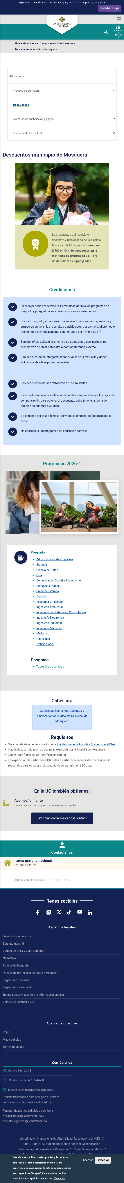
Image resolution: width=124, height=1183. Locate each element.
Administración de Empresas (54, 559)
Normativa (9, 958)
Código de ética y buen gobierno (23, 951)
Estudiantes (40, 2)
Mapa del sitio (12, 1039)
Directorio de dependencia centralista (28, 1089)
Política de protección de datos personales (30, 973)
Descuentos (66, 43)
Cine (39, 575)
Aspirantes (24, 2)
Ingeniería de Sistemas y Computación (61, 612)
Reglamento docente (16, 980)
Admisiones (49, 43)
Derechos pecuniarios (17, 936)
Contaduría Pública (48, 586)
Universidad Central (27, 43)
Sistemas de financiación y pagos (33, 119)
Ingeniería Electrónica (50, 617)
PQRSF (7, 1032)
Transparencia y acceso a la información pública (33, 994)
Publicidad (43, 639)
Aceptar (88, 1160)
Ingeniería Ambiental (49, 607)
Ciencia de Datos (47, 570)
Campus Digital (88, 2)
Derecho (41, 596)
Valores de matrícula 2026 (19, 1002)
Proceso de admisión (26, 90)
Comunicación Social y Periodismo (58, 580)
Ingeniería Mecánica (49, 628)
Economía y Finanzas (49, 602)
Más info (59, 1178)
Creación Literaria (47, 591)
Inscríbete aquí (109, 8)
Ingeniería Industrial (49, 623)
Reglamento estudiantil (17, 987)
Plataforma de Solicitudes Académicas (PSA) (86, 744)
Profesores (56, 2)
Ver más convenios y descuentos (62, 818)
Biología (41, 564)
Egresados (71, 2)
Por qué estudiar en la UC (28, 133)
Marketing (42, 633)
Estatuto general (13, 943)
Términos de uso (13, 1047)
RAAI (103, 2)
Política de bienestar (16, 965)
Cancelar (103, 1160)
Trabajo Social (45, 644)
